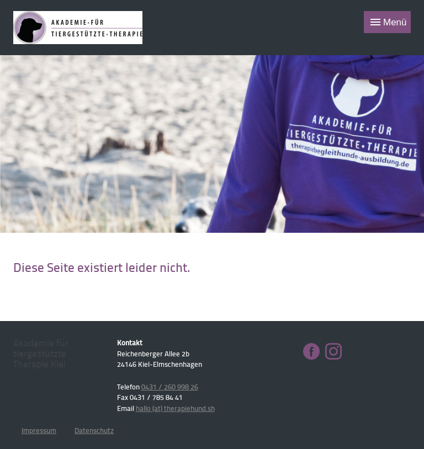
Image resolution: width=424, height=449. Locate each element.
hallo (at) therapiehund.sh (175, 408)
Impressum (39, 430)
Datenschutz (94, 430)
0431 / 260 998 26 (169, 387)
